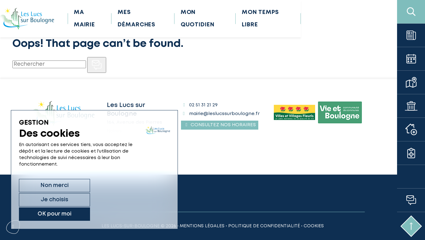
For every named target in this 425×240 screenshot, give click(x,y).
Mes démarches (192, 18)
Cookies (314, 226)
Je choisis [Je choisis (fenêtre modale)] (88, 213)
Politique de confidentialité (264, 226)
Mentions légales (202, 226)
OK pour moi (135, 213)
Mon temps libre (321, 18)
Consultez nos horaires (219, 124)
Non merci (41, 213)
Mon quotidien (256, 18)
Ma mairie (137, 18)
